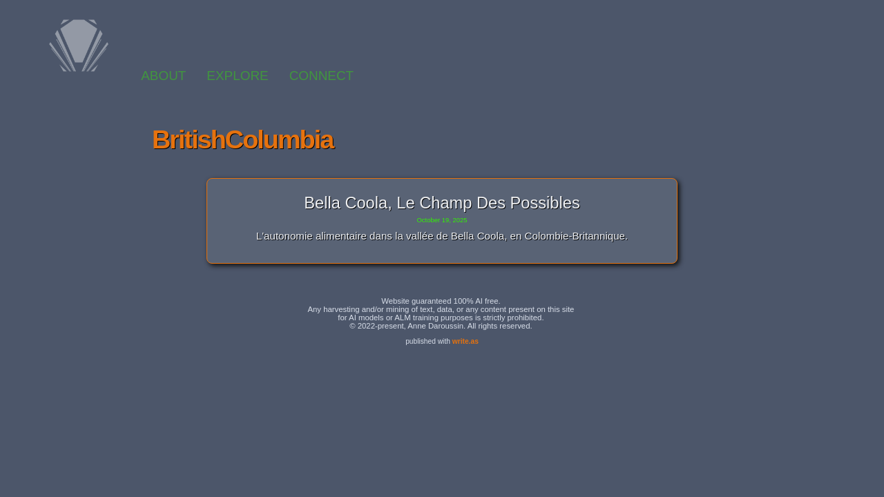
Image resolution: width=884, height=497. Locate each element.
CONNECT (321, 75)
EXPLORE (237, 75)
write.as (465, 341)
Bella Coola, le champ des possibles (441, 203)
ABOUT (163, 75)
